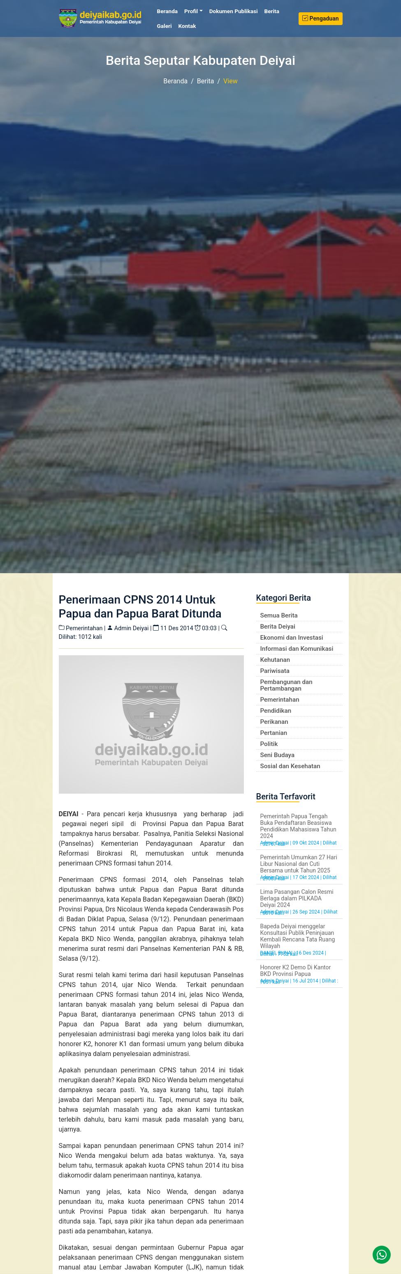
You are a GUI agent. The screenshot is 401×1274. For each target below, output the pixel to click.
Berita (271, 11)
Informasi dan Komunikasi (297, 648)
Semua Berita (279, 615)
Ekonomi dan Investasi (291, 637)
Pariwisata (275, 671)
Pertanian (273, 733)
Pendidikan (276, 710)
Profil (191, 11)
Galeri (164, 26)
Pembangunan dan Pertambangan (286, 685)
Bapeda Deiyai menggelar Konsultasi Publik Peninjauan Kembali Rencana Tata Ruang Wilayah (297, 936)
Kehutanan (275, 659)
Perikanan (274, 721)
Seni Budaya (277, 755)
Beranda (169, 10)
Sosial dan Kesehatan (290, 766)
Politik (269, 744)
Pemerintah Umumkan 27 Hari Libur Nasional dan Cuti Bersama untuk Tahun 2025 (298, 864)
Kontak (187, 26)
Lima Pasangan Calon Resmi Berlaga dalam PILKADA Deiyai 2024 (297, 898)
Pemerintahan (279, 699)
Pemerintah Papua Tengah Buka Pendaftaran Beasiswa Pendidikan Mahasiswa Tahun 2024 (298, 826)
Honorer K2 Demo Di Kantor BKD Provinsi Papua (295, 970)
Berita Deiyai (277, 626)
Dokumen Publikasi (233, 11)
